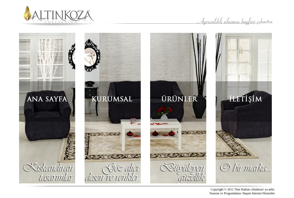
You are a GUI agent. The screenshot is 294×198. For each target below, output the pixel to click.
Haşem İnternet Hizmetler (258, 193)
